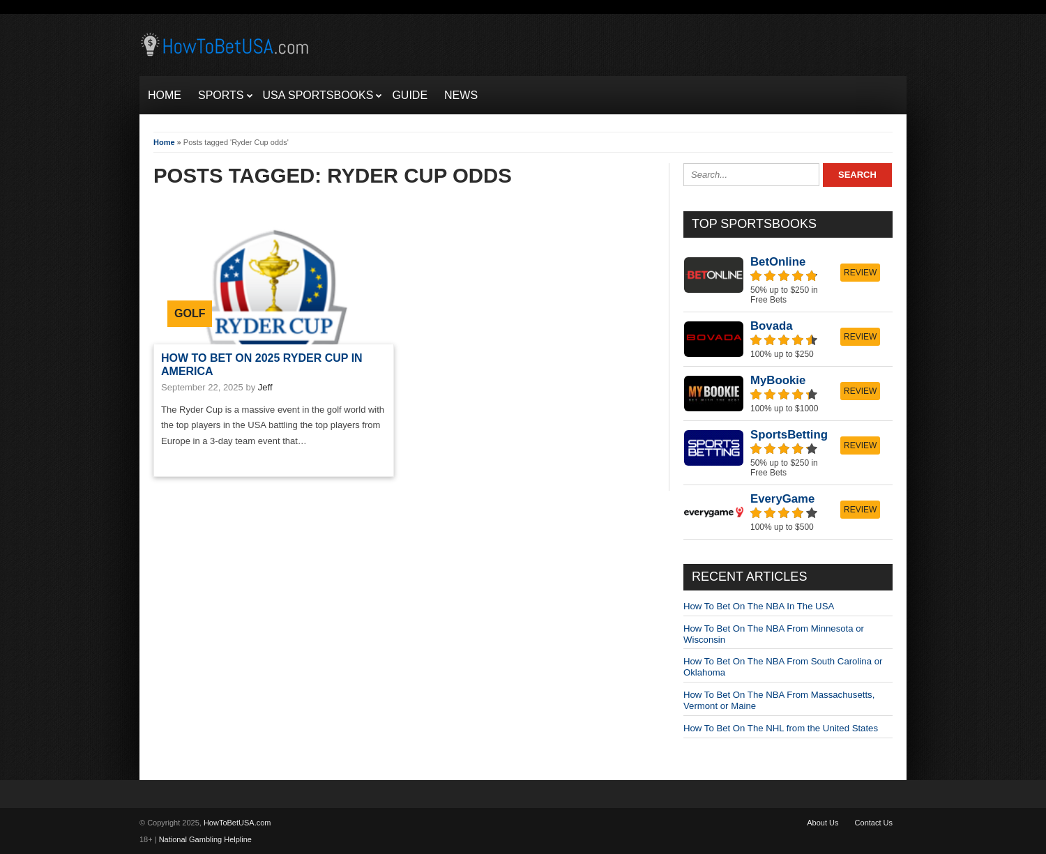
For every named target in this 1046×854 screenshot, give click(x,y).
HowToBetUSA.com (237, 822)
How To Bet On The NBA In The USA (758, 606)
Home (164, 142)
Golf (189, 313)
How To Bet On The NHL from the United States (780, 728)
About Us (822, 822)
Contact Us (874, 822)
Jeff (265, 387)
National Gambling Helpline (205, 839)
